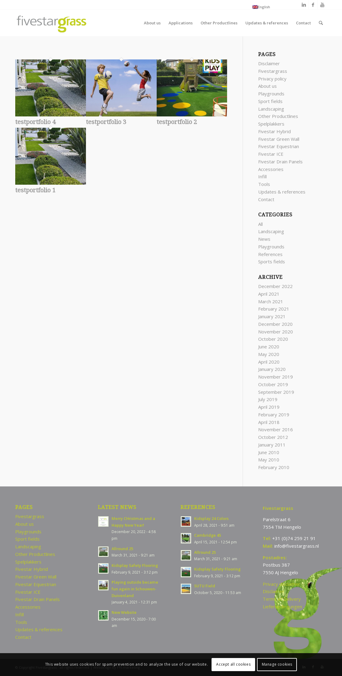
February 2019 (273, 414)
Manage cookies (277, 664)
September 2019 (276, 392)
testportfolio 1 (35, 190)
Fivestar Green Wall (278, 139)
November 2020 (275, 332)
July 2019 (267, 399)
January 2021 (272, 316)
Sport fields (270, 101)
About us (267, 86)
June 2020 (268, 346)
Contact (266, 199)
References (270, 254)
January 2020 (272, 369)
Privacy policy (272, 79)
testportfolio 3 (106, 122)
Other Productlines (278, 116)
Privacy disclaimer (281, 584)
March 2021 (270, 301)
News (264, 239)
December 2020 (275, 324)
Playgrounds (271, 94)
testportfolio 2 (177, 122)
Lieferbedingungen (282, 606)
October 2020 (273, 339)
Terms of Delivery (282, 599)
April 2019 (269, 407)
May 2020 (268, 354)
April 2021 (269, 294)
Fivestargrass (272, 71)
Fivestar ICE (270, 154)
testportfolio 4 (35, 122)
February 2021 (273, 309)
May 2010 (268, 460)
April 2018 (269, 422)
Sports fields (271, 261)
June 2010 (268, 452)
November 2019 (275, 377)
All (260, 224)
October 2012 (273, 437)
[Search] (321, 22)
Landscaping (271, 109)
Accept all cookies (233, 664)
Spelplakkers (271, 124)
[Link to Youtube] (322, 4)
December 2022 (275, 286)
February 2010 (273, 467)
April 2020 (269, 362)
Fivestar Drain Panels (280, 161)
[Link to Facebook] (312, 4)
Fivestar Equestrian (278, 146)
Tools (264, 184)
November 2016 (275, 429)
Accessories (270, 169)
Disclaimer (269, 63)
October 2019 (273, 384)
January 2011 (272, 445)
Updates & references (281, 192)
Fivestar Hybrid (274, 131)
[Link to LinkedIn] (303, 4)
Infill (262, 176)
